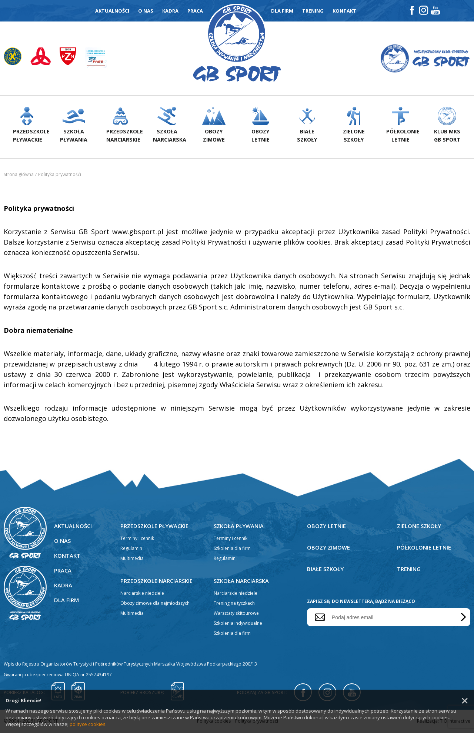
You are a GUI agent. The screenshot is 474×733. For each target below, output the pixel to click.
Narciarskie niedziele (142, 594)
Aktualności (112, 10)
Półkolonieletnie (403, 125)
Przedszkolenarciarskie (124, 125)
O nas (145, 10)
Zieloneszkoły (354, 125)
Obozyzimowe (213, 125)
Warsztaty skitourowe (236, 614)
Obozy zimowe (329, 548)
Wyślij (462, 618)
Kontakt (344, 10)
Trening (313, 10)
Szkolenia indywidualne (238, 624)
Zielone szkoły (419, 526)
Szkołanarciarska (169, 125)
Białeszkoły (307, 125)
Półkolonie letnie (424, 548)
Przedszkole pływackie (154, 526)
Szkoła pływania (239, 526)
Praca (195, 10)
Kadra (170, 10)
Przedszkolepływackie (31, 125)
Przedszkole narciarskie (156, 581)
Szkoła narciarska (241, 581)
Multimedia (132, 559)
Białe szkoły (325, 569)
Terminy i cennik (137, 539)
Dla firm (282, 10)
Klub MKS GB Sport (447, 125)
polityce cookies (88, 724)
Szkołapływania (73, 125)
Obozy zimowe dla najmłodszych (155, 604)
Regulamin (131, 549)
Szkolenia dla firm (232, 549)
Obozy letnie (326, 526)
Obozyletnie (260, 125)
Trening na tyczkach (234, 604)
